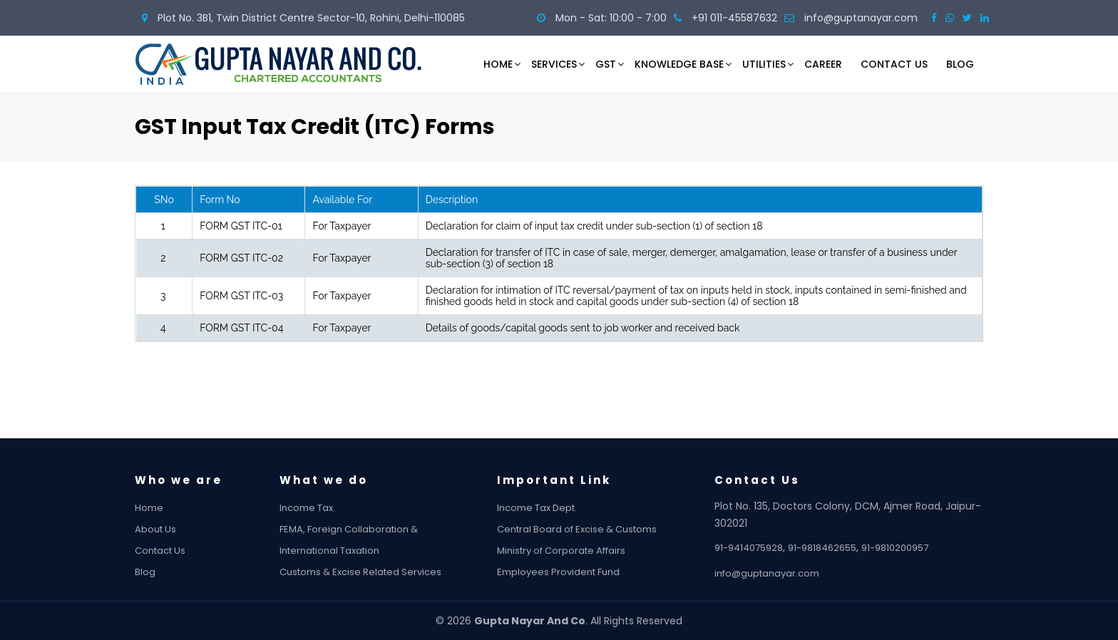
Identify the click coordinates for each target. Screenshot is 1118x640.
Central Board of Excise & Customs (590, 529)
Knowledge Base (679, 64)
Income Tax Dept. (550, 508)
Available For (342, 199)
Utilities (764, 64)
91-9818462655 (835, 547)
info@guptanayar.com (779, 573)
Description (452, 199)
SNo (164, 199)
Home (498, 64)
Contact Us (894, 64)
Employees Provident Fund (571, 572)
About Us (168, 529)
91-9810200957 (907, 547)
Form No (220, 199)
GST (605, 64)
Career (823, 64)
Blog (960, 64)
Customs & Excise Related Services (373, 572)
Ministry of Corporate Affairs (574, 550)
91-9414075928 (761, 547)
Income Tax (319, 508)
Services (554, 64)
